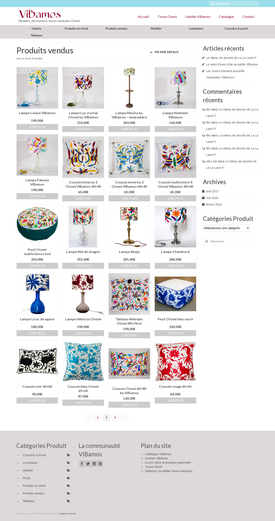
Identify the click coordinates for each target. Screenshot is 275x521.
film (208, 109)
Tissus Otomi (167, 16)
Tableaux (36, 35)
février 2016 (214, 204)
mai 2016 (212, 198)
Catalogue (226, 16)
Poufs (26, 478)
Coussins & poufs (236, 28)
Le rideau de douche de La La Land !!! (231, 58)
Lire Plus (37, 127)
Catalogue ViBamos (158, 454)
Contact (248, 16)
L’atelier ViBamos (197, 16)
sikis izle (211, 161)
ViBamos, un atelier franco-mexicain (169, 471)
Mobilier (156, 28)
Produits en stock (76, 28)
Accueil (143, 16)
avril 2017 (212, 191)
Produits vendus (116, 28)
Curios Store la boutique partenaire (168, 462)
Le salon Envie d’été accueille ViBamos (232, 64)
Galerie (36, 28)
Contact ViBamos (156, 458)
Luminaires (196, 28)
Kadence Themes (67, 513)
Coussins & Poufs (34, 455)
